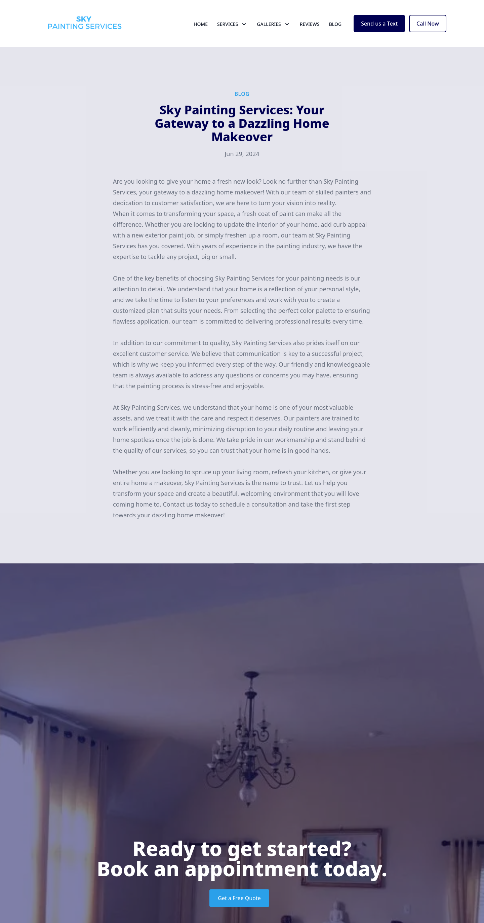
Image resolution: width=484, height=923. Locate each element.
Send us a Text (379, 29)
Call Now (427, 29)
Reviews (310, 30)
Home (201, 30)
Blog (335, 30)
